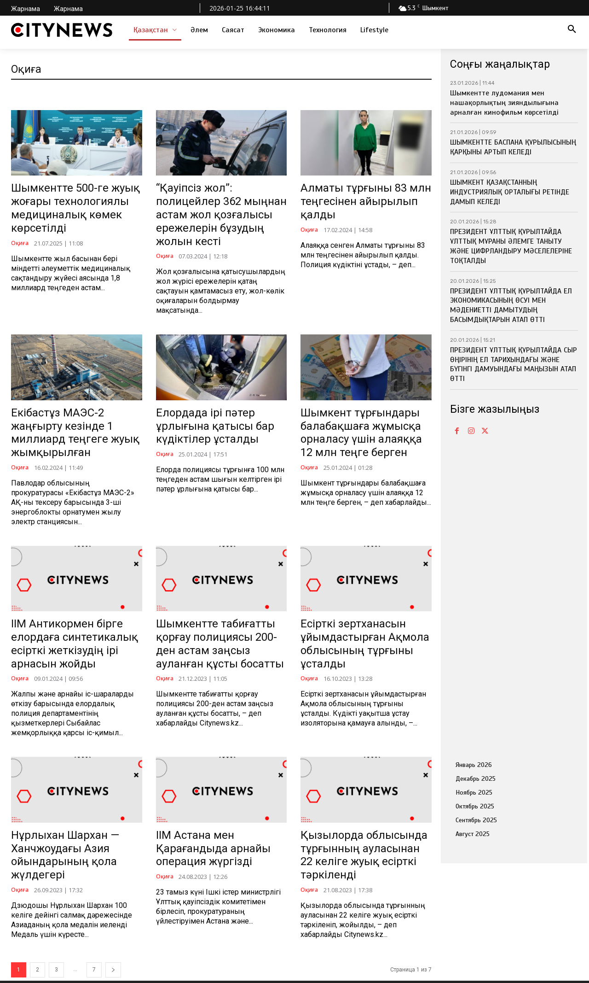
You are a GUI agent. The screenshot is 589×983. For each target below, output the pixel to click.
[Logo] (61, 30)
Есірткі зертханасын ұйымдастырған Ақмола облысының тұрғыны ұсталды (359, 572)
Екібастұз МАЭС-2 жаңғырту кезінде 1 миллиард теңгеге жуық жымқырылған (76, 384)
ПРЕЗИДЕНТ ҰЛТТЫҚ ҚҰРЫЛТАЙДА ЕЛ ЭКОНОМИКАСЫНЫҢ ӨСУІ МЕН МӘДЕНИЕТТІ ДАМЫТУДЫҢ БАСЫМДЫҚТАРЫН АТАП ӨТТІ (511, 305)
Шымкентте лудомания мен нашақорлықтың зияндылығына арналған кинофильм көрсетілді (504, 102)
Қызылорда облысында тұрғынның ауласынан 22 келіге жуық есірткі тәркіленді (361, 760)
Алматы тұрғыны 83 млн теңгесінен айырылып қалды (356, 191)
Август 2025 (473, 834)
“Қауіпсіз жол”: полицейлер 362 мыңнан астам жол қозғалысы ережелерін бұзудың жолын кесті (221, 196)
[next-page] (113, 864)
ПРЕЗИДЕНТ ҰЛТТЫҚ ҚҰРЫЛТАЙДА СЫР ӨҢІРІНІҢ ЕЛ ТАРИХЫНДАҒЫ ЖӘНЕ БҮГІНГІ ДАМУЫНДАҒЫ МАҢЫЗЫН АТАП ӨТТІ (513, 364)
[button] (572, 30)
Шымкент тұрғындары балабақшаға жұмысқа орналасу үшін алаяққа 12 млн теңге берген (365, 384)
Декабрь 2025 (476, 779)
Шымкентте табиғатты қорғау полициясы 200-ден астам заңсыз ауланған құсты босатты (218, 572)
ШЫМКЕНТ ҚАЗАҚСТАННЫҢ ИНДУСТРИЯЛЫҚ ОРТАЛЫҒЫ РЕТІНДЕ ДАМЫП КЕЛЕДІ (509, 192)
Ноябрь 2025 (474, 792)
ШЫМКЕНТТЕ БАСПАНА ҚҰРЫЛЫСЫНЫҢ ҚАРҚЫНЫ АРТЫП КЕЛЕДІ (513, 147)
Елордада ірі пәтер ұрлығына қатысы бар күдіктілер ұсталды (216, 380)
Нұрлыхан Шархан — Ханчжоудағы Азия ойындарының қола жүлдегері (70, 760)
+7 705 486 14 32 (40, 918)
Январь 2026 (474, 765)
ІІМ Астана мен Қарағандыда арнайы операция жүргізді (211, 756)
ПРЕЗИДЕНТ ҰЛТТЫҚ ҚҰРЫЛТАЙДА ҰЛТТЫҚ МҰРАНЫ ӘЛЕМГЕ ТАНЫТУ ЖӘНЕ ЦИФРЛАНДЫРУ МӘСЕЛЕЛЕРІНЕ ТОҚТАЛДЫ (511, 246)
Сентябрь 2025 (476, 820)
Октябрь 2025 (475, 806)
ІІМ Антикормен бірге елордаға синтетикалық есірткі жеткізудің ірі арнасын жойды (73, 572)
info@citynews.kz (39, 944)
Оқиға (20, 220)
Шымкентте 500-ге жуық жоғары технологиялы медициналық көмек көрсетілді (74, 196)
